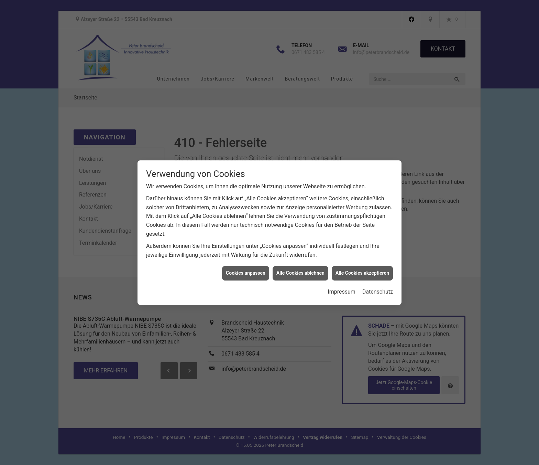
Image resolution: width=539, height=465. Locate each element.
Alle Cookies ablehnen (300, 270)
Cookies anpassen (245, 270)
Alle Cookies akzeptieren (362, 270)
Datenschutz (377, 289)
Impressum (341, 289)
